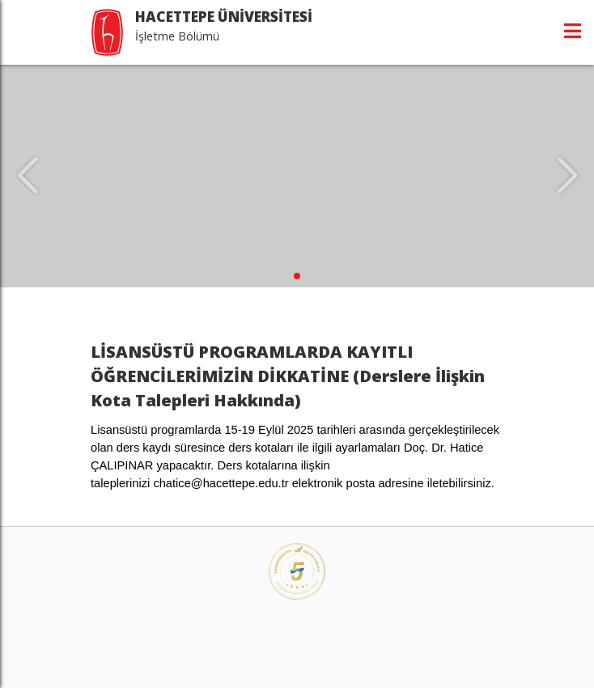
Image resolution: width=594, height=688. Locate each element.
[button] (297, 276)
